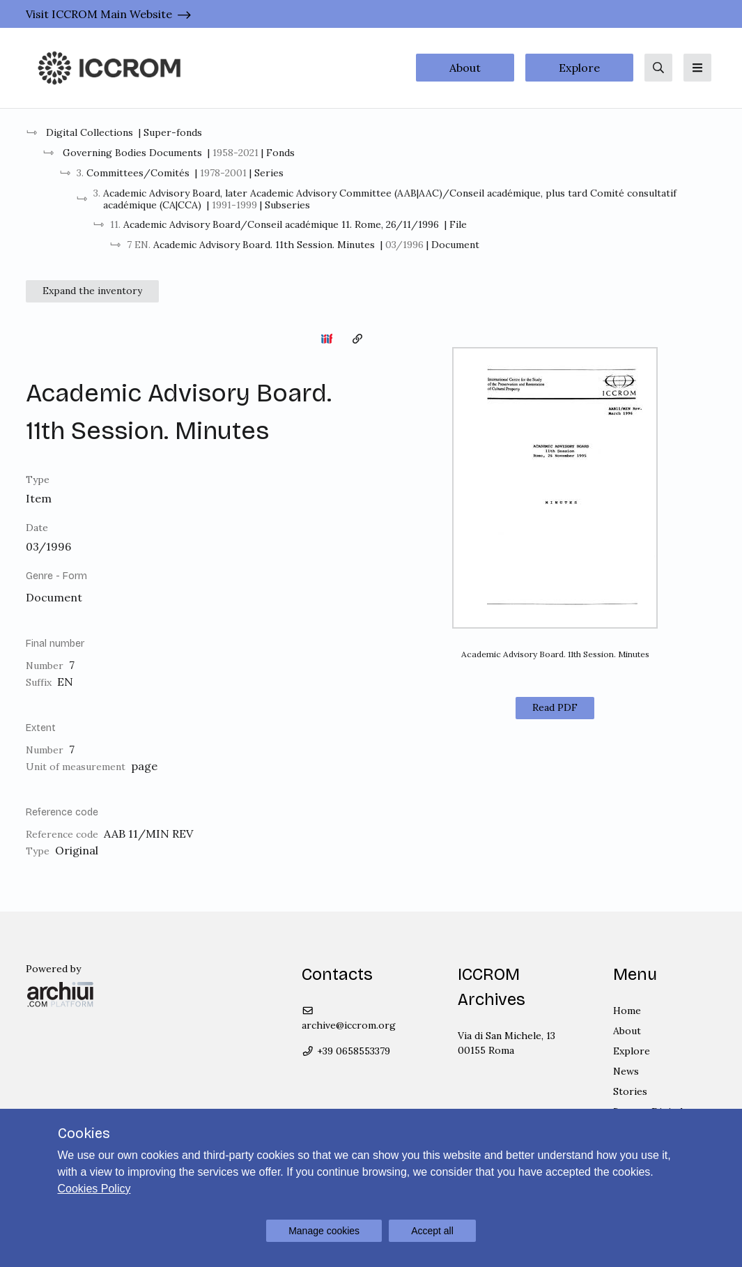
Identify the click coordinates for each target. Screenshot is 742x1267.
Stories (630, 1091)
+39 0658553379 (346, 1051)
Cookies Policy (94, 1189)
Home (627, 1010)
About (465, 68)
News (626, 1071)
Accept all (432, 1230)
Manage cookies (324, 1230)
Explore (579, 68)
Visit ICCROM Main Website (99, 14)
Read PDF (555, 707)
